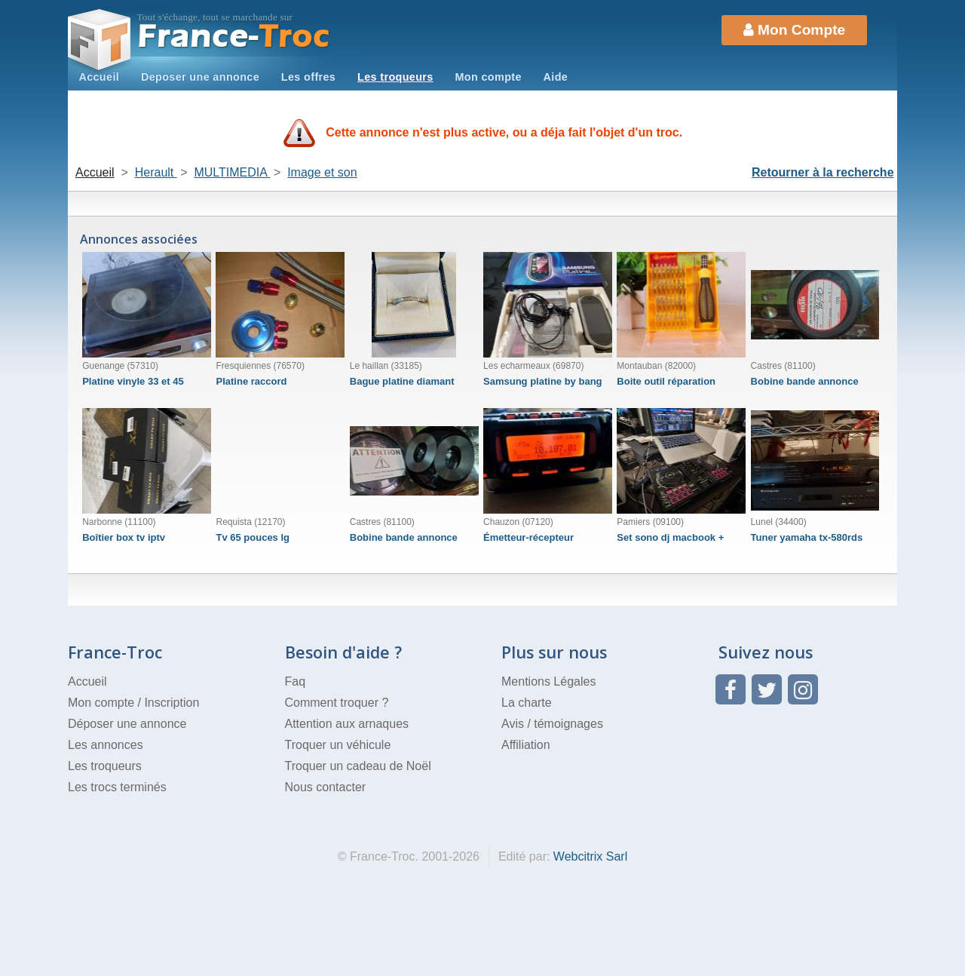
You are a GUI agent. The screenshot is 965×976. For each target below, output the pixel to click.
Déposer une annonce (127, 723)
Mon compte (488, 77)
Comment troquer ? (337, 702)
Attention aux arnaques (347, 723)
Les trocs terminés (117, 787)
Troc (234, 36)
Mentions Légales (548, 681)
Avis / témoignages (552, 723)
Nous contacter (325, 787)
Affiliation (525, 744)
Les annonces (105, 744)
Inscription (171, 702)
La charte (526, 702)
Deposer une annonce (200, 77)
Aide (556, 77)
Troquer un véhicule (338, 744)
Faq (295, 681)
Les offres (308, 77)
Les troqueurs (395, 77)
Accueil (98, 77)
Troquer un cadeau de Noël (358, 766)
